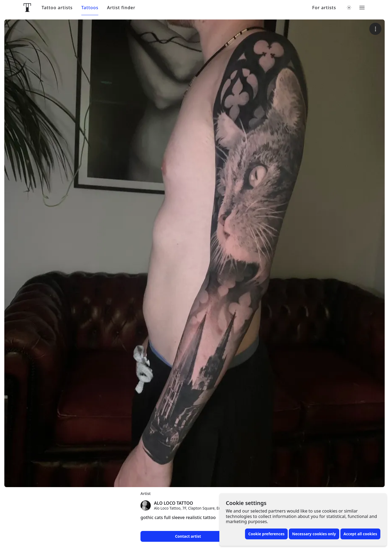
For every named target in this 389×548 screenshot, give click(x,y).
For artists (324, 8)
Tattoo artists (57, 8)
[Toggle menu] (362, 7)
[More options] (375, 29)
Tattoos (89, 8)
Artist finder (121, 8)
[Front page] (27, 7)
